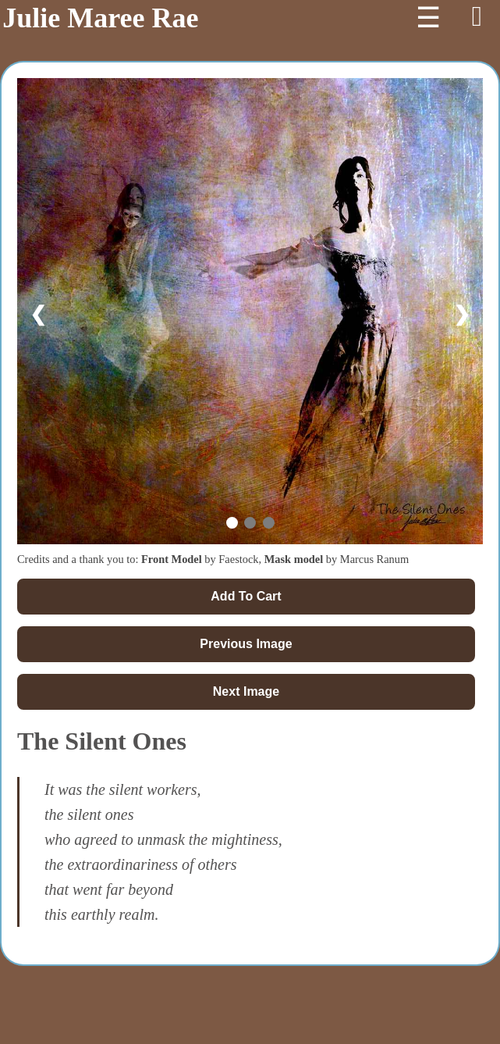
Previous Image (246, 643)
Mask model (294, 559)
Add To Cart (246, 596)
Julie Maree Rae (100, 18)
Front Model (171, 559)
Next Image (246, 691)
